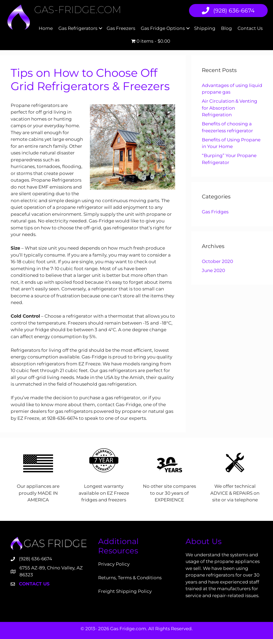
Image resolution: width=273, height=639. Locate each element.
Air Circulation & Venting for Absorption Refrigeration (229, 107)
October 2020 (217, 261)
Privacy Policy (114, 564)
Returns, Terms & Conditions (130, 577)
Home (46, 28)
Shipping (204, 28)
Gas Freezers (121, 28)
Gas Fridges (215, 211)
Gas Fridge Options (163, 28)
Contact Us (250, 28)
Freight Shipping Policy (125, 591)
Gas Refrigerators (77, 28)
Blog (226, 28)
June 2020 (213, 270)
